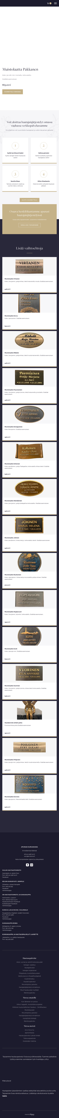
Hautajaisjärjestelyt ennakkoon (29, 987)
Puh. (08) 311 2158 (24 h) (9, 875)
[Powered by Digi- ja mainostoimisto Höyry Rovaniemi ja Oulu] (29, 1114)
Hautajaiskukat (30, 967)
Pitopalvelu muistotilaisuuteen (29, 973)
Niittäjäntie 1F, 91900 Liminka (11, 926)
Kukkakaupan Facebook (9, 903)
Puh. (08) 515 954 (7, 886)
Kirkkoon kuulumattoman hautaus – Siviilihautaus (30, 1007)
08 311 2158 (27, 854)
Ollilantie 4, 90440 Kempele (11, 884)
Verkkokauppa (6, 890)
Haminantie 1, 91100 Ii (9, 897)
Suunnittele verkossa (12, 91)
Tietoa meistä (29, 1026)
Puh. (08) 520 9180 (8, 915)
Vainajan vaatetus (29, 965)
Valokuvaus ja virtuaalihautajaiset (29, 976)
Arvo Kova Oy (29, 1030)
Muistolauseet (29, 1010)
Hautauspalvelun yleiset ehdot (29, 1035)
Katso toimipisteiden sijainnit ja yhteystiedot (29, 859)
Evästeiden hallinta (29, 1041)
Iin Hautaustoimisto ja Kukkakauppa (16, 894)
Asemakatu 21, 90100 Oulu (10, 873)
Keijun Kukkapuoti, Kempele (13, 881)
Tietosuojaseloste (29, 1038)
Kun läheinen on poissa (29, 1001)
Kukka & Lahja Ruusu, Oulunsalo (15, 910)
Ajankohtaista (29, 1033)
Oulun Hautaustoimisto (11, 870)
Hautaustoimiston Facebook (11, 901)
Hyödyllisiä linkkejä (29, 1018)
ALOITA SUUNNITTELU (29, 200)
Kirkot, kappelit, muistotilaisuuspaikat (29, 1004)
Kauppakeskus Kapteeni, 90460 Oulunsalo (15, 913)
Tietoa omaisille (29, 997)
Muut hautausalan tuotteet (29, 990)
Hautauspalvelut (29, 958)
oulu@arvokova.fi (29, 856)
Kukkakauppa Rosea (10, 923)
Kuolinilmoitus (29, 979)
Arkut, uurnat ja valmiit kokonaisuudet (30, 962)
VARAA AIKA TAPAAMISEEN (29, 225)
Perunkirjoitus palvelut (29, 984)
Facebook (5, 877)
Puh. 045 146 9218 (7, 939)
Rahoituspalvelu (29, 993)
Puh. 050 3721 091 (7, 928)
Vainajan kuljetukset (29, 970)
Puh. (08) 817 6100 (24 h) (10, 899)
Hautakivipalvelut (29, 981)
